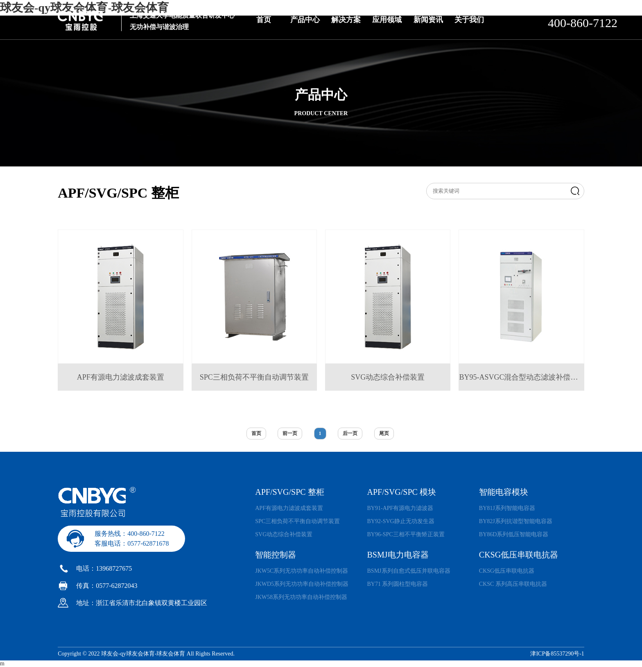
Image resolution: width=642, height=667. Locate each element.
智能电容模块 (503, 491)
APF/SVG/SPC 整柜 (289, 491)
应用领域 (387, 20)
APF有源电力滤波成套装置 (289, 508)
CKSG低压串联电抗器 (518, 554)
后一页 (350, 433)
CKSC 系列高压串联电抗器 (513, 584)
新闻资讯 (428, 20)
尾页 (384, 433)
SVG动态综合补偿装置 (283, 534)
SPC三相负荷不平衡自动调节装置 (297, 521)
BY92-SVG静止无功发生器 (400, 521)
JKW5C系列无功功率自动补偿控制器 (301, 571)
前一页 (290, 433)
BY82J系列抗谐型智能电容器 (515, 521)
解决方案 (346, 20)
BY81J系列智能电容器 (507, 508)
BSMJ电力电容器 (398, 554)
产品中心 (305, 20)
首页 (263, 20)
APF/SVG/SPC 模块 (401, 491)
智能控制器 (275, 554)
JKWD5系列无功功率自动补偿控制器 (301, 584)
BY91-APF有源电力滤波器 (400, 508)
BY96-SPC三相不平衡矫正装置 (406, 534)
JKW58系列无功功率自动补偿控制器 (301, 597)
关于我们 (469, 20)
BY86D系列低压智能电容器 (514, 534)
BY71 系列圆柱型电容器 (397, 584)
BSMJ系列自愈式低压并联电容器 (408, 571)
